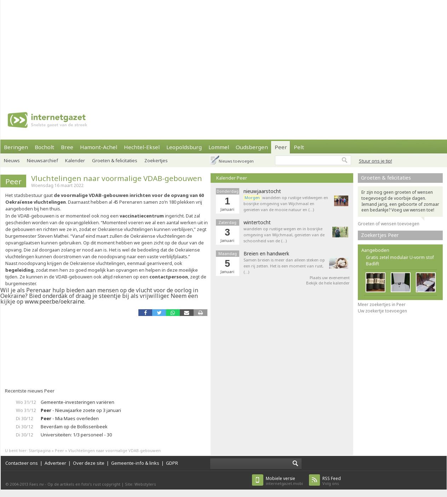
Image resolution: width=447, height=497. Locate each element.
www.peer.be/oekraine (54, 301)
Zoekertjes (156, 160)
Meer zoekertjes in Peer (382, 304)
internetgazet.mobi (284, 481)
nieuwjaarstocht (262, 191)
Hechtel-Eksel (142, 147)
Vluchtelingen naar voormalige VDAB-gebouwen (116, 178)
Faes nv (36, 484)
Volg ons (331, 481)
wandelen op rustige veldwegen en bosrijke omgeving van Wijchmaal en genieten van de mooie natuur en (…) (285, 203)
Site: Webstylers (140, 484)
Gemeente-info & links (135, 463)
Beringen (16, 147)
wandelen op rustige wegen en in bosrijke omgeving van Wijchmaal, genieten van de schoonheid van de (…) (284, 234)
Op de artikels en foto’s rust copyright (83, 484)
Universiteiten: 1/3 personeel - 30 (76, 434)
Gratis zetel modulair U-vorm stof (400, 257)
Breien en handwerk (266, 253)
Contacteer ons (21, 463)
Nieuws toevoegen (236, 161)
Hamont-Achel (98, 147)
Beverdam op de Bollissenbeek (74, 426)
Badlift (372, 264)
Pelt (299, 147)
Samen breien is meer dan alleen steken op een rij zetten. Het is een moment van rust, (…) (284, 266)
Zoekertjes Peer (380, 235)
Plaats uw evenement (330, 277)
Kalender (75, 160)
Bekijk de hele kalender (328, 283)
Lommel (218, 147)
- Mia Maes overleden (70, 418)
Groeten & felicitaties (114, 160)
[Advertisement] (185, 49)
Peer (281, 147)
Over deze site (88, 463)
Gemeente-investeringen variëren (77, 402)
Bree (67, 147)
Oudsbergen (252, 147)
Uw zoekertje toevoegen (382, 311)
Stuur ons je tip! (375, 161)
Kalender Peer (231, 178)
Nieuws (12, 160)
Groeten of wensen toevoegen (388, 224)
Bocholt (44, 147)
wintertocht (257, 222)
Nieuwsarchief (42, 160)
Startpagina (40, 450)
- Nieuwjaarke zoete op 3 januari (81, 410)
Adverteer (55, 463)
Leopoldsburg (184, 147)
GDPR (172, 463)
